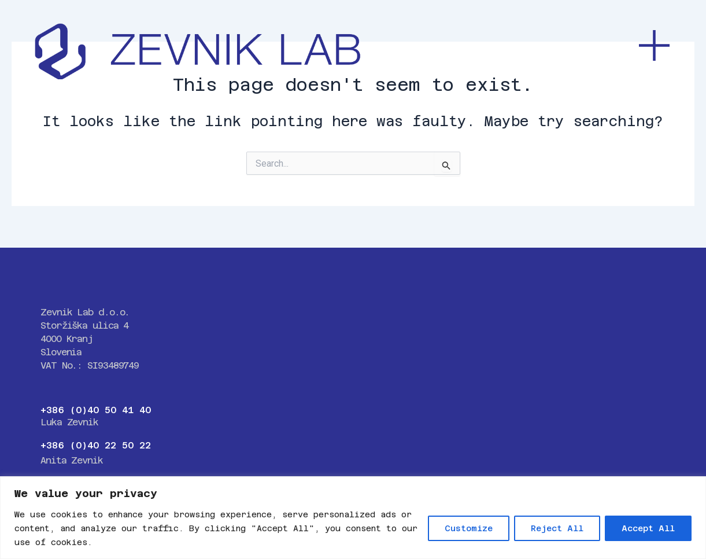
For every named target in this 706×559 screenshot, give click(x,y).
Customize (469, 528)
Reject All (557, 528)
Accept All (648, 528)
